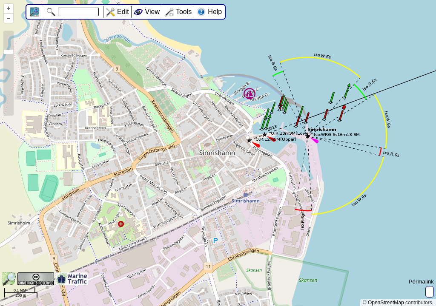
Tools (184, 11)
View (152, 11)
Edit (123, 11)
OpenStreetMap (386, 303)
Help (215, 11)
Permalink (421, 281)
